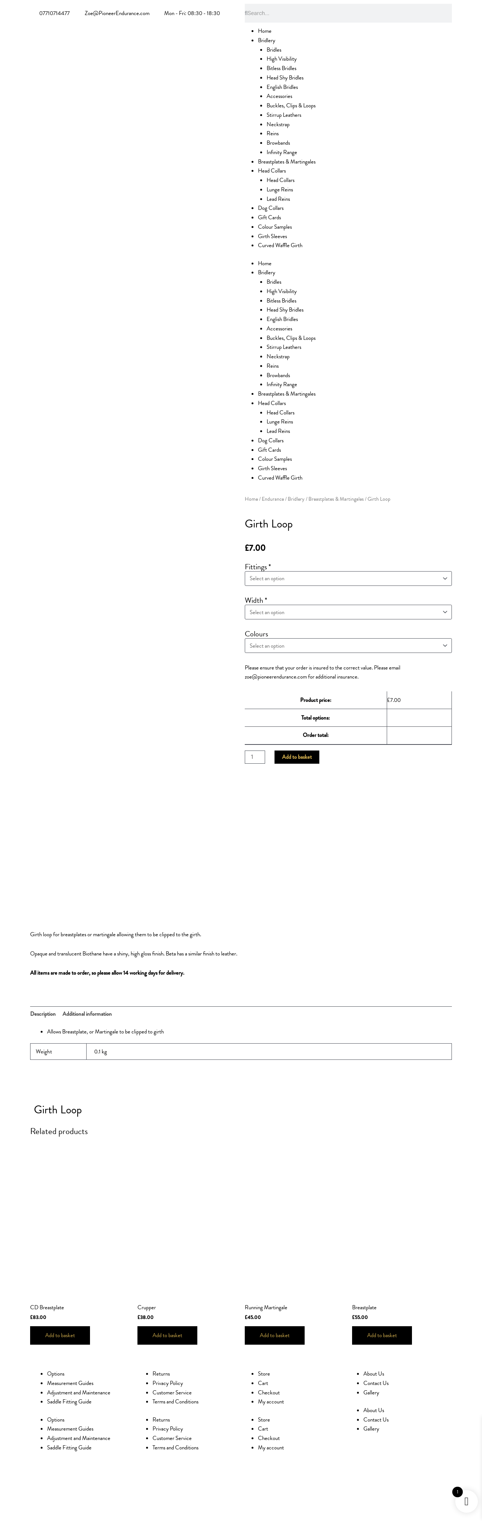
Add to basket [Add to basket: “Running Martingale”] (275, 1335)
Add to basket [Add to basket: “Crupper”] (167, 1335)
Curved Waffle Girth (280, 245)
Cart (263, 1383)
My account (271, 1401)
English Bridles (282, 87)
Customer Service (172, 1392)
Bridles (274, 50)
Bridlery (266, 40)
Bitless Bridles (281, 68)
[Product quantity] (255, 751)
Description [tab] (43, 1014)
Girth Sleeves (272, 236)
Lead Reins (278, 199)
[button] (174, 1107)
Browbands (278, 143)
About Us (373, 1374)
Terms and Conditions (175, 1401)
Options (55, 1374)
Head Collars (272, 171)
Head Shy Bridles (285, 77)
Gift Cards (269, 217)
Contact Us (376, 1383)
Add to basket (297, 751)
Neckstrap (278, 124)
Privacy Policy (168, 1383)
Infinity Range (282, 152)
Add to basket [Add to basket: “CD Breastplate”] (60, 1335)
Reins (273, 133)
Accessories (279, 96)
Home (265, 31)
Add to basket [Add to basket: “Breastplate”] (382, 1335)
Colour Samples (275, 227)
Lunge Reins (280, 189)
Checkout (269, 1392)
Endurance (273, 499)
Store (264, 1374)
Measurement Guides (70, 1383)
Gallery (371, 1392)
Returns (161, 1374)
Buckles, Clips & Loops (291, 105)
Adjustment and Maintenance (78, 1392)
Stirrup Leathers (284, 115)
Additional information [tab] (87, 1014)
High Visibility (282, 59)
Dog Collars (271, 208)
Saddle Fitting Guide (69, 1401)
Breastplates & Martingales (287, 161)
